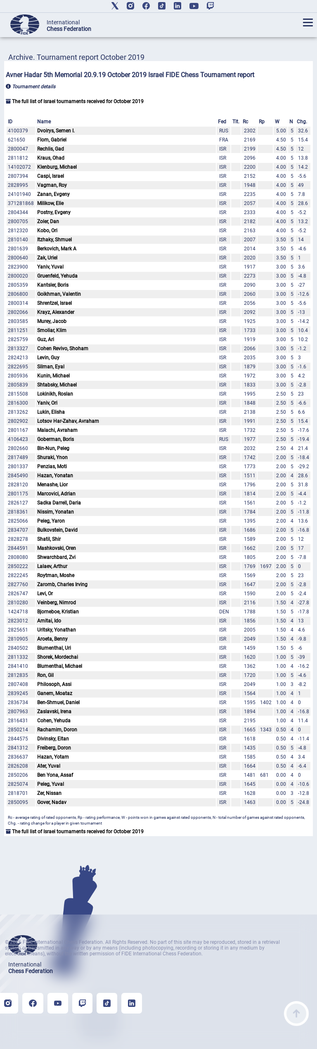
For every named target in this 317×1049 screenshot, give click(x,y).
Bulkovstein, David (57, 530)
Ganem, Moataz (54, 693)
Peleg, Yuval (50, 784)
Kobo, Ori (47, 230)
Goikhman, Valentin (59, 294)
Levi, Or (45, 593)
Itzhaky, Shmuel (54, 240)
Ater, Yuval (48, 766)
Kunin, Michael (53, 376)
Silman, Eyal (50, 367)
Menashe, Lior (52, 485)
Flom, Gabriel (51, 140)
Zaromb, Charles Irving (62, 584)
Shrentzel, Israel (54, 303)
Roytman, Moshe (55, 575)
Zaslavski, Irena (54, 711)
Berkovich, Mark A (56, 249)
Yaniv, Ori (47, 403)
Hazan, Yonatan (55, 476)
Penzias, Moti (52, 466)
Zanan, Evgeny (53, 194)
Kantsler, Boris (53, 285)
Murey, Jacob (51, 321)
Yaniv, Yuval (50, 267)
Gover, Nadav (51, 802)
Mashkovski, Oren (56, 548)
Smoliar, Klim (51, 330)
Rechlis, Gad (50, 149)
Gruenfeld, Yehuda (57, 276)
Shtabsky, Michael (57, 385)
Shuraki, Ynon (52, 457)
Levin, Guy (48, 358)
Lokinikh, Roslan (55, 394)
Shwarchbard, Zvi (56, 557)
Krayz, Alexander (55, 312)
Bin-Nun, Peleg (53, 448)
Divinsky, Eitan (53, 739)
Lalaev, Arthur (52, 566)
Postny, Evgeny (54, 212)
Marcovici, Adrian (56, 494)
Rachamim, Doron (57, 730)
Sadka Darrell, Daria (59, 503)
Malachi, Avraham (57, 430)
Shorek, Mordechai (57, 657)
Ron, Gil (45, 675)
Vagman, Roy (52, 185)
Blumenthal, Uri (54, 648)
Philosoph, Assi (54, 684)
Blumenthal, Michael (59, 666)
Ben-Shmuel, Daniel (58, 702)
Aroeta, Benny (52, 639)
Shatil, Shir (49, 539)
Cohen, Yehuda (54, 721)
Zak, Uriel (47, 258)
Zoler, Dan (48, 221)
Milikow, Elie (50, 203)
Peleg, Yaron (51, 521)
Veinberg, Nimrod (56, 603)
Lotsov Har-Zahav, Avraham (68, 421)
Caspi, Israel (50, 176)
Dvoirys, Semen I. (56, 131)
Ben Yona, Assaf (55, 775)
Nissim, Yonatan (55, 512)
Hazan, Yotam (53, 757)
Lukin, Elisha (51, 412)
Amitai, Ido (49, 621)
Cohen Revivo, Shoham (62, 348)
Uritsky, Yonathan (56, 630)
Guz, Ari (45, 339)
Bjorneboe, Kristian (58, 612)
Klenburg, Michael (57, 167)
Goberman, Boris (55, 439)
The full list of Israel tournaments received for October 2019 (75, 101)
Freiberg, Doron (54, 748)
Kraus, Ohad (50, 158)
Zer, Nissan (49, 793)
